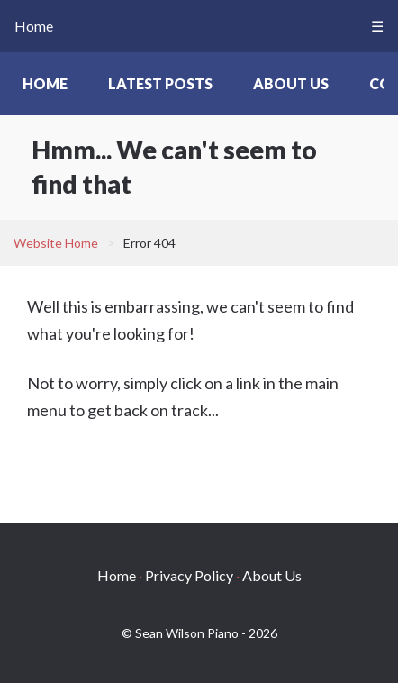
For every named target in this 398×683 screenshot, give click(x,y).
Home (33, 25)
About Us (291, 83)
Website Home (56, 242)
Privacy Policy (189, 575)
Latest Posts (160, 83)
